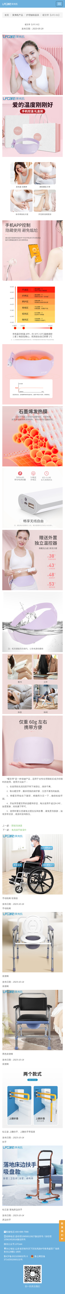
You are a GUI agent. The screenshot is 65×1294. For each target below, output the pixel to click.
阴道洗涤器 (16, 825)
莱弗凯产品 (17, 15)
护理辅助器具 (32, 15)
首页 (7, 15)
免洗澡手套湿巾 (19, 830)
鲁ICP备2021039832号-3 (16, 1256)
